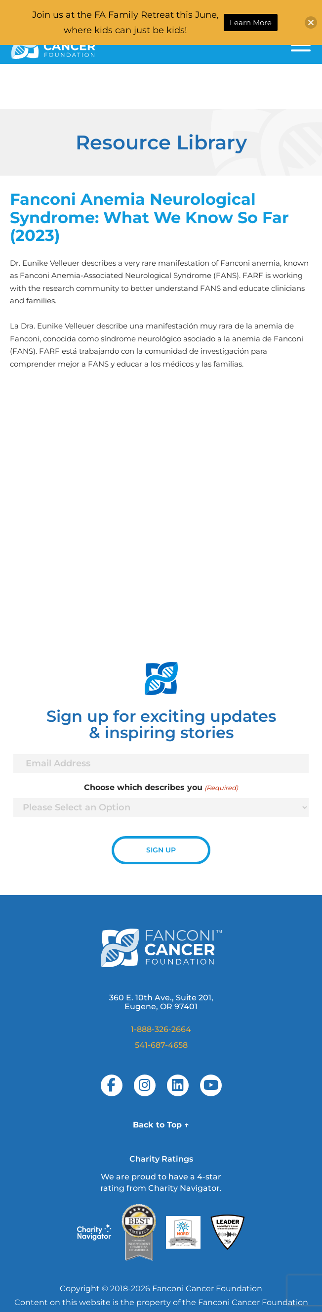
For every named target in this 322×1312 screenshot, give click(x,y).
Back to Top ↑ (161, 1124)
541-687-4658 (161, 1045)
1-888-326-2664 (161, 1029)
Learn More (251, 22)
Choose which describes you (161, 787)
